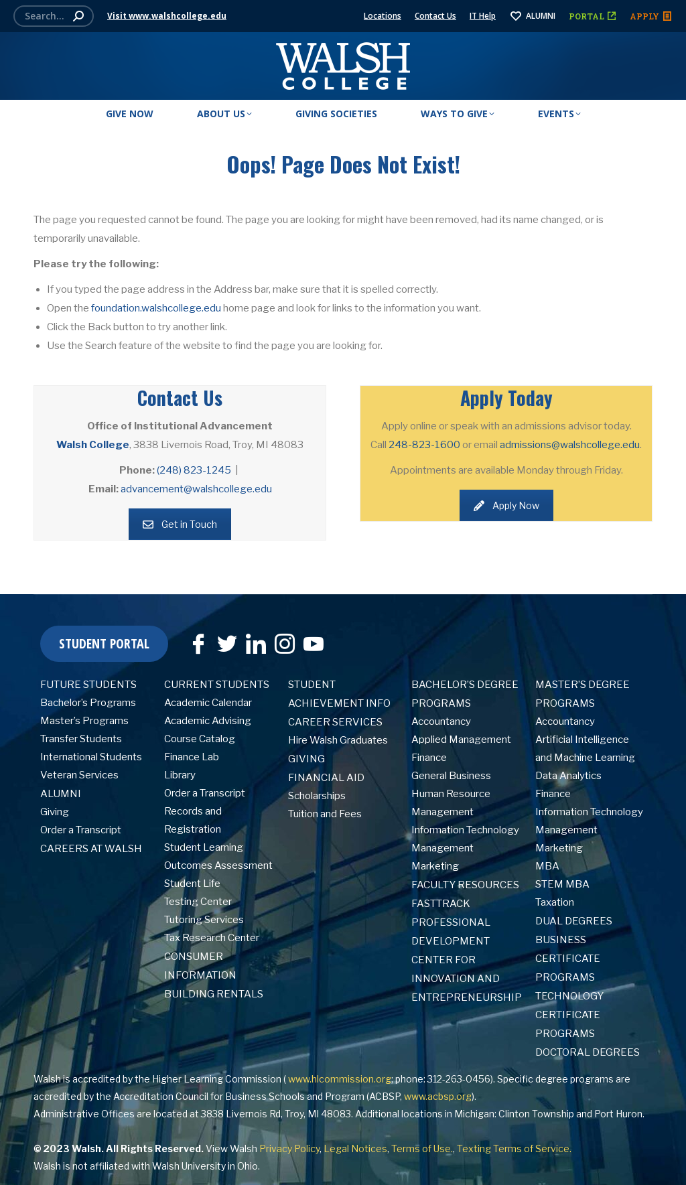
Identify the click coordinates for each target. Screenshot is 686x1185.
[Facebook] (195, 639)
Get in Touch (180, 524)
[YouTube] (310, 639)
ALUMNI (532, 15)
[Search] (53, 16)
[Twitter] (224, 639)
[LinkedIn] (253, 639)
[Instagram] (281, 639)
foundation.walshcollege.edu (156, 308)
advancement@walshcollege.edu (196, 489)
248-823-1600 (424, 445)
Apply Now (506, 505)
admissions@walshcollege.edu (570, 445)
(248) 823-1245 (194, 470)
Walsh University (189, 1166)
